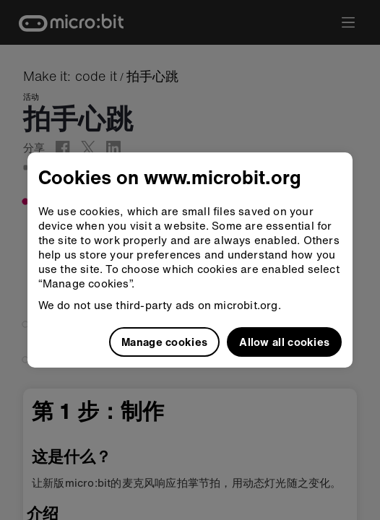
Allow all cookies (284, 342)
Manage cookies (164, 342)
